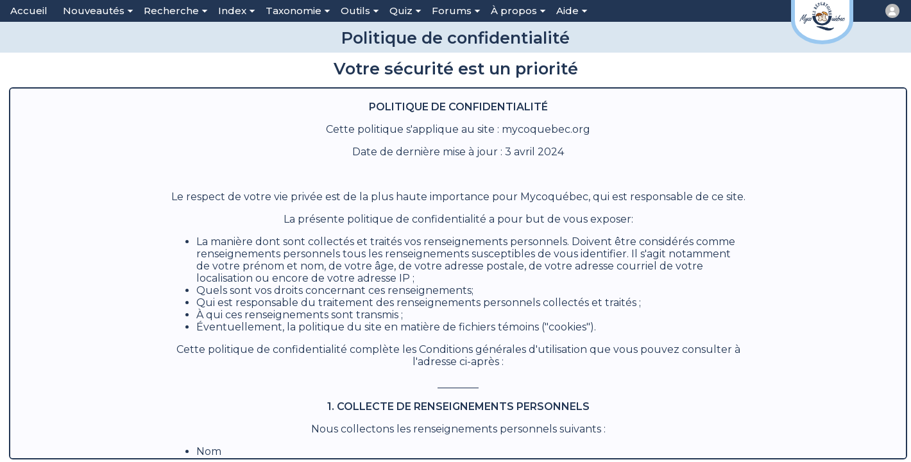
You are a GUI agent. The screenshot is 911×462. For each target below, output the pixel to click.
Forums (456, 10)
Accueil (28, 10)
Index (236, 10)
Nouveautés (98, 10)
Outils (360, 10)
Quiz (405, 10)
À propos (518, 10)
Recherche (176, 10)
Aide (572, 10)
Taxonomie (298, 10)
